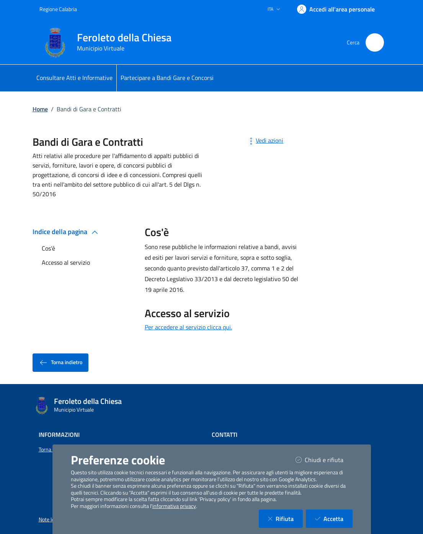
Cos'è (48, 248)
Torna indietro (60, 363)
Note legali (50, 519)
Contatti (224, 434)
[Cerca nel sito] (375, 42)
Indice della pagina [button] (67, 231)
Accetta (334, 518)
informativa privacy (174, 506)
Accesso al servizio (66, 262)
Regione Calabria (58, 9)
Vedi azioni (265, 140)
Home (40, 109)
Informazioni (59, 434)
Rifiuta (285, 518)
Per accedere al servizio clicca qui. (188, 327)
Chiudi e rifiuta (324, 459)
